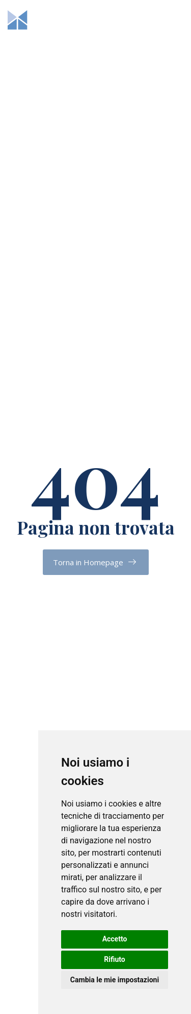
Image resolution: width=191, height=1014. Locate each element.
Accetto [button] (114, 939)
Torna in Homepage (88, 562)
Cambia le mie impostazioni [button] (114, 980)
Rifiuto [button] (114, 959)
